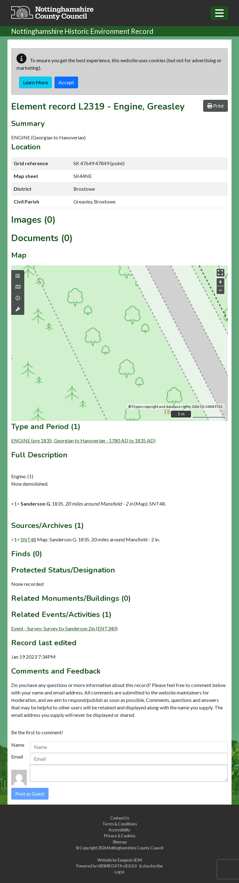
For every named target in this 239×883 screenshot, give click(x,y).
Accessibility (119, 829)
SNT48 (28, 539)
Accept (66, 82)
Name (17, 745)
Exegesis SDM (130, 859)
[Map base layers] (18, 286)
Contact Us (119, 817)
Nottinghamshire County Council (135, 847)
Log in (119, 871)
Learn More (35, 82)
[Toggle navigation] (219, 13)
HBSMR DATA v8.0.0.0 (118, 865)
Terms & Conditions (119, 823)
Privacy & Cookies (119, 835)
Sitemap (120, 841)
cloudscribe (153, 865)
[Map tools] (18, 309)
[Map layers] (18, 276)
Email (17, 756)
